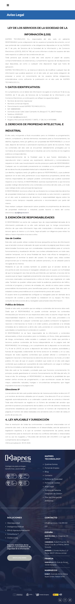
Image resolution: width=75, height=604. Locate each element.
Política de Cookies (52, 483)
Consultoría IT (13, 534)
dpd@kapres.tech (22, 213)
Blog (47, 472)
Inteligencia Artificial (15, 527)
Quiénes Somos (51, 464)
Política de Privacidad (53, 479)
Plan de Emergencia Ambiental (53, 499)
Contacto (48, 475)
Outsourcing (12, 538)
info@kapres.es (51, 523)
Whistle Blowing (19, 558)
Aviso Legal (49, 487)
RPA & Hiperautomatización (18, 530)
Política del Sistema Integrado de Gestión (53, 492)
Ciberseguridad (13, 523)
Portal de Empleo (52, 468)
